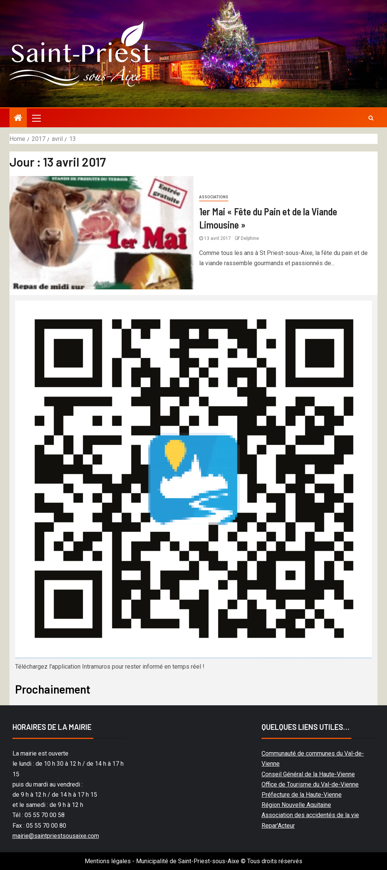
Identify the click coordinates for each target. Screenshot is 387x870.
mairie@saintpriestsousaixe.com (55, 835)
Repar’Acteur (278, 825)
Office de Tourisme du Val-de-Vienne (310, 784)
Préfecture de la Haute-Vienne (302, 794)
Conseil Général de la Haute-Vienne (308, 774)
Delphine (250, 238)
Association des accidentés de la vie (310, 815)
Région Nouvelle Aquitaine (296, 804)
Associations (213, 197)
